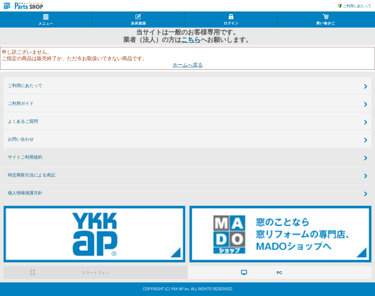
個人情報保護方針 (25, 192)
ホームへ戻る (188, 65)
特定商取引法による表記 (31, 175)
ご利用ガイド (21, 103)
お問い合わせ (21, 139)
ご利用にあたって (357, 6)
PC (279, 273)
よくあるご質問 (23, 121)
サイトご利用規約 (25, 157)
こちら (191, 39)
